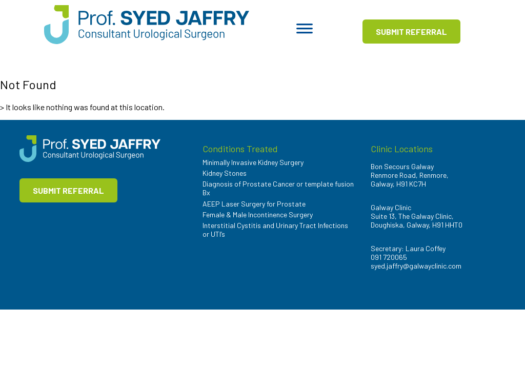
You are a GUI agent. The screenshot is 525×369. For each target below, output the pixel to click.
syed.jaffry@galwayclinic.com (416, 265)
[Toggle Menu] (304, 32)
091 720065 (389, 257)
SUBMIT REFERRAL (411, 31)
